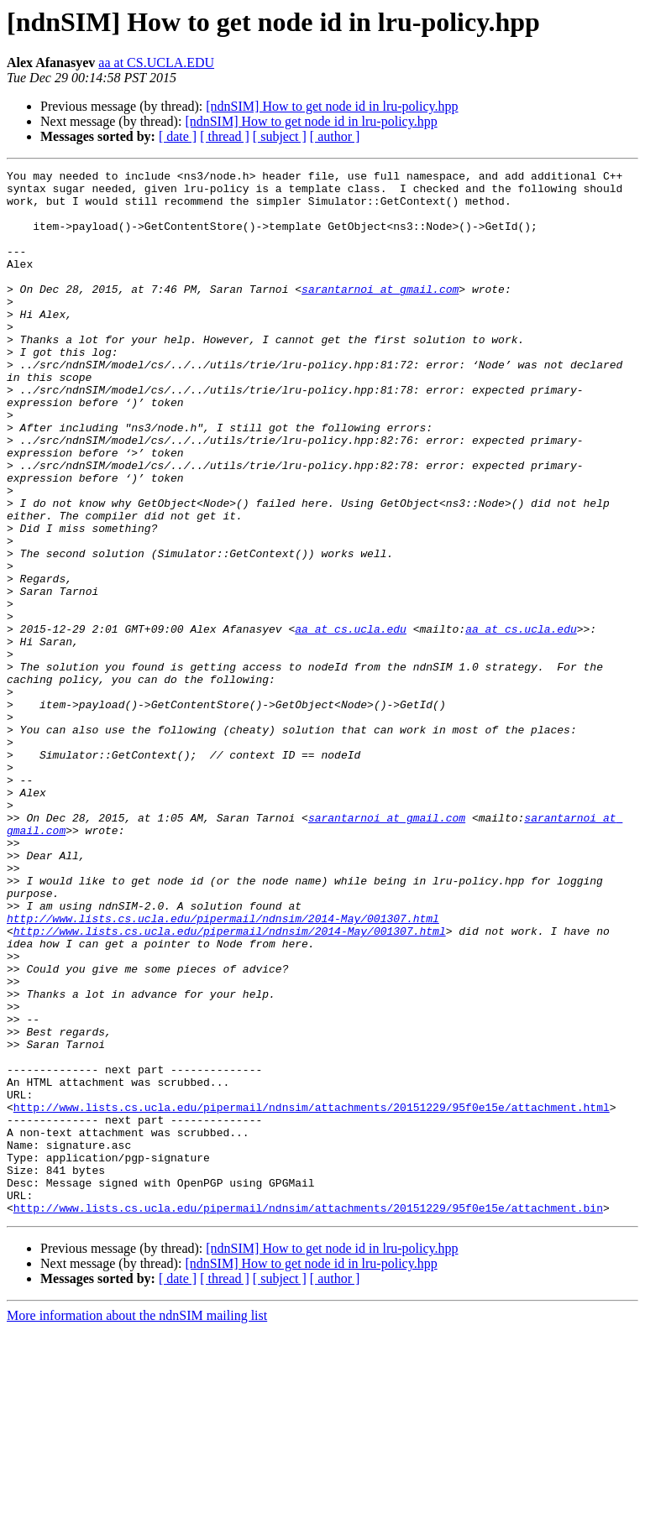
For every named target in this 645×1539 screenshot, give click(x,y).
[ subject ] (280, 136)
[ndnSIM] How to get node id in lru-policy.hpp (332, 106)
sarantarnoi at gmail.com (380, 313)
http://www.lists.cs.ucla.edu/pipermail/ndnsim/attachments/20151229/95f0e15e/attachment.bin (308, 1416)
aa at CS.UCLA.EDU (156, 62)
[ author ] (335, 136)
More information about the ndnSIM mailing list (137, 1524)
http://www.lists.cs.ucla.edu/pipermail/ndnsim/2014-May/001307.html (223, 1069)
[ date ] (178, 136)
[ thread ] (224, 136)
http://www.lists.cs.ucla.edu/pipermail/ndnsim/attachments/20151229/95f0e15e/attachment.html (311, 1295)
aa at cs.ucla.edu (350, 721)
